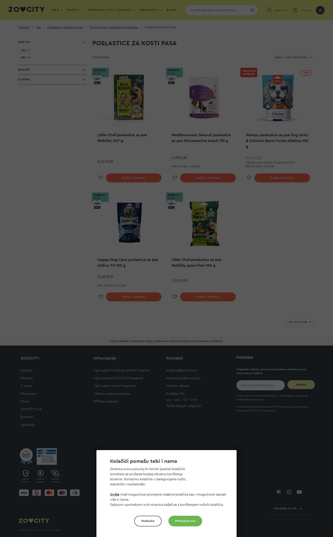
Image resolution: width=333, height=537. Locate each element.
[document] (168, 495)
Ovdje (114, 494)
